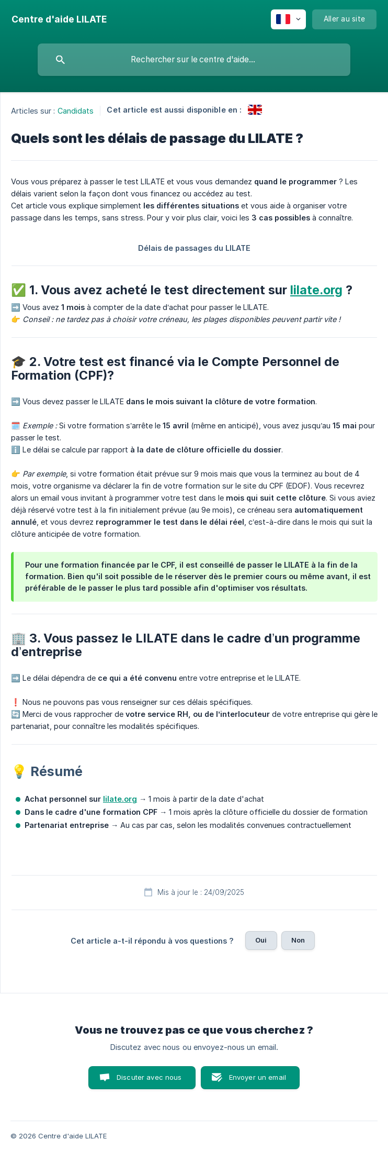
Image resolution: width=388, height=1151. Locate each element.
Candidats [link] (76, 110)
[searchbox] (194, 59)
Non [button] (298, 940)
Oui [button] (261, 940)
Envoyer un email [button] (257, 1077)
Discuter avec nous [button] (149, 1077)
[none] (59, 19)
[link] (255, 110)
